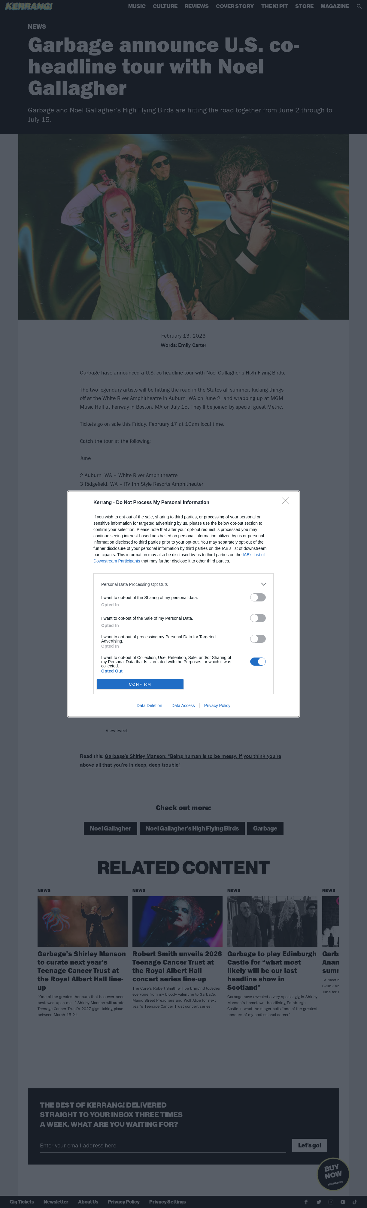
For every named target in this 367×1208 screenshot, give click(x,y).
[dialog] (183, 604)
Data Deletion (149, 705)
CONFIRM (140, 684)
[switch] (258, 597)
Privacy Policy (217, 705)
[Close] (287, 503)
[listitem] (183, 584)
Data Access (183, 705)
